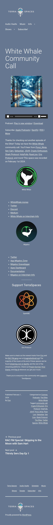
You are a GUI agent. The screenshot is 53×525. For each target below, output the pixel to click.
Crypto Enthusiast (39, 151)
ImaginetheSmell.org (31, 358)
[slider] (23, 116)
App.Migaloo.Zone (18, 260)
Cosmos (44, 395)
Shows (8, 29)
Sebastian (19, 151)
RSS (41, 130)
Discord (14, 209)
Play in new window (23, 123)
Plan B (16, 370)
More (7, 133)
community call (41, 403)
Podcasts (36, 398)
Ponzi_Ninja (41, 147)
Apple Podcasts (22, 130)
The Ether (43, 398)
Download (38, 123)
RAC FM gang (13, 358)
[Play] (8, 116)
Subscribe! (23, 29)
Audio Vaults (11, 24)
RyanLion (33, 154)
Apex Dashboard (18, 268)
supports (43, 376)
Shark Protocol (12, 154)
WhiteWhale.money (19, 202)
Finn (42, 356)
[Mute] (39, 116)
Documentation (17, 271)
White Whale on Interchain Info (24, 216)
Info (30, 24)
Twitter (13, 206)
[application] (26, 116)
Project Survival (35, 367)
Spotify (35, 130)
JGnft (27, 151)
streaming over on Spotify (19, 364)
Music (22, 24)
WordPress (26, 515)
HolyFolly (24, 154)
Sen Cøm (9, 151)
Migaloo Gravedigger (20, 264)
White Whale (38, 144)
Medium (14, 213)
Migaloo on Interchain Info (22, 275)
